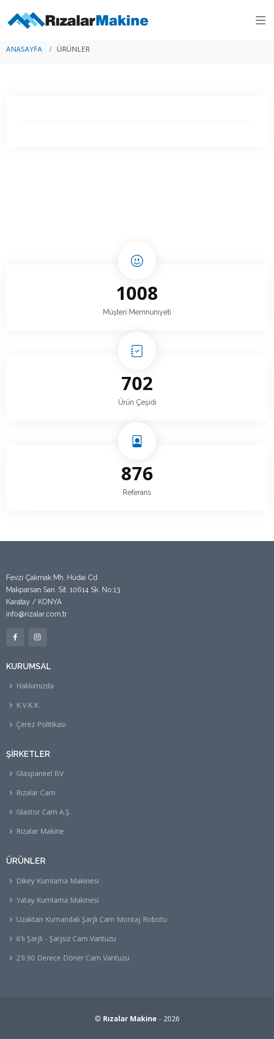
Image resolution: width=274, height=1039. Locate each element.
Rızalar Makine (40, 831)
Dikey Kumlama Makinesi (57, 880)
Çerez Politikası (41, 724)
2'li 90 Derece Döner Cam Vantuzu (72, 957)
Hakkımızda (35, 685)
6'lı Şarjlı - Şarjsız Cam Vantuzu (66, 938)
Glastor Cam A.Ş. (43, 812)
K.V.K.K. (28, 705)
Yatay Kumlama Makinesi (57, 900)
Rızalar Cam (35, 792)
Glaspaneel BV (39, 773)
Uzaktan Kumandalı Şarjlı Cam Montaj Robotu (91, 919)
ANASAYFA (24, 49)
